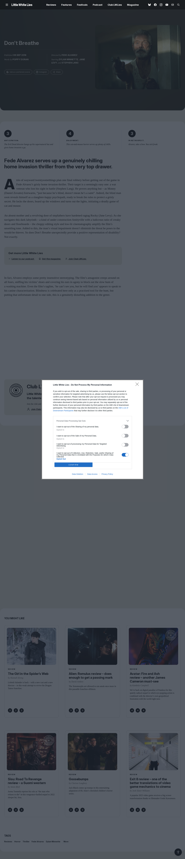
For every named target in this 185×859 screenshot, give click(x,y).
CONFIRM (73, 465)
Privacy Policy (107, 474)
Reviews (51, 4)
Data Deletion (77, 474)
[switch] (125, 426)
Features (66, 4)
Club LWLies (115, 4)
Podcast (97, 4)
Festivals (82, 4)
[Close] (138, 385)
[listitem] (92, 420)
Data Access (92, 474)
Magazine (133, 4)
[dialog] (92, 429)
